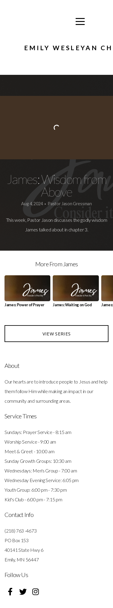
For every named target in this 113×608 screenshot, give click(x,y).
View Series (56, 334)
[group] (27, 293)
